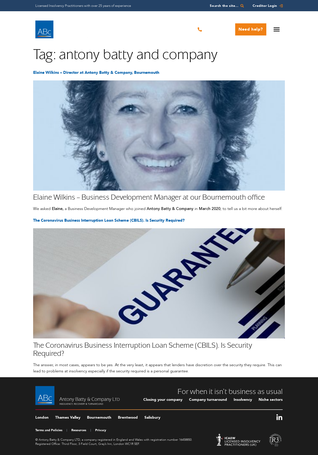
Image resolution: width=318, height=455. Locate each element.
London (42, 417)
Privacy (100, 430)
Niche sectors (271, 399)
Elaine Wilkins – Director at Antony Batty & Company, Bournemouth (96, 72)
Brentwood (128, 417)
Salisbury (152, 417)
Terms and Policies (48, 430)
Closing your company (162, 399)
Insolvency (243, 399)
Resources (78, 430)
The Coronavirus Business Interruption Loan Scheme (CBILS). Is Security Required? (109, 220)
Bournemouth (99, 417)
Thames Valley (67, 417)
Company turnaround (208, 399)
